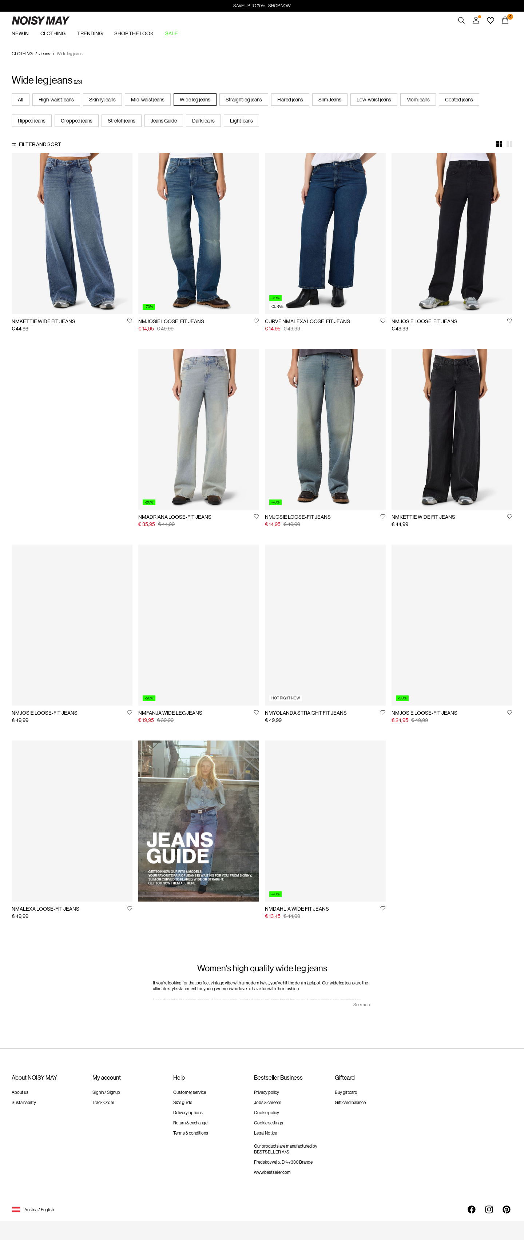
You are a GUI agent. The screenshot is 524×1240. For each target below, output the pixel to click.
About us (20, 1092)
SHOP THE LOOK (134, 33)
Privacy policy (266, 1092)
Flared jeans (290, 100)
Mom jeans (418, 100)
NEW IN (20, 33)
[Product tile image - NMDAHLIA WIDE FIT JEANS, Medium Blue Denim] (325, 821)
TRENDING (90, 33)
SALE (171, 33)
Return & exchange (190, 1122)
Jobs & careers (267, 1102)
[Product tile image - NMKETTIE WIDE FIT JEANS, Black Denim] (452, 429)
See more (362, 1004)
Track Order (103, 1102)
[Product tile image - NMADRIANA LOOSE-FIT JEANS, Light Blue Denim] (198, 429)
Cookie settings (268, 1122)
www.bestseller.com (272, 1172)
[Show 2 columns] (509, 144)
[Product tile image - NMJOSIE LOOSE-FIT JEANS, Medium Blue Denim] (198, 233)
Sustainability (24, 1102)
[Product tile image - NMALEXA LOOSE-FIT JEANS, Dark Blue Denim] (72, 821)
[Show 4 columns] (499, 144)
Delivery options (188, 1112)
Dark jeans (203, 121)
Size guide (182, 1102)
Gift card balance (350, 1102)
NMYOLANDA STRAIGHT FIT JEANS (306, 713)
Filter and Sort (40, 144)
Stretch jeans (121, 121)
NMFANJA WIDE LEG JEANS (170, 713)
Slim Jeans (329, 100)
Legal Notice (265, 1133)
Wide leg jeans (195, 100)
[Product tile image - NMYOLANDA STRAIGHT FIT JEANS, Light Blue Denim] (325, 625)
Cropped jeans (76, 121)
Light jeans (241, 121)
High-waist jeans (56, 100)
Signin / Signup (106, 1092)
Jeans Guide (164, 121)
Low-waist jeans (374, 100)
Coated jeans (459, 100)
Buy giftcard (346, 1092)
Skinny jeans (102, 100)
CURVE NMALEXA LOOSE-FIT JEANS (307, 321)
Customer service (189, 1092)
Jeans (44, 53)
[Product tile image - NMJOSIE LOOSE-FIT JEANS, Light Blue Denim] (72, 625)
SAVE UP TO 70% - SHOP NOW (262, 5)
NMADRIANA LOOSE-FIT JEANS (174, 517)
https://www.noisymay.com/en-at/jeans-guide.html (187, 749)
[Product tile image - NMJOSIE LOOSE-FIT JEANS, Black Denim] (452, 233)
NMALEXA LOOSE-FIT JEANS (45, 909)
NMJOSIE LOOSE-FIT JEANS (171, 321)
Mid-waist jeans (147, 100)
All (20, 100)
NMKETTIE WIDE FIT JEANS (43, 321)
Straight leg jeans (244, 100)
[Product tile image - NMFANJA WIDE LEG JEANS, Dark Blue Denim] (198, 625)
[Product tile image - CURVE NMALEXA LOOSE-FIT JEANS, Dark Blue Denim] (325, 233)
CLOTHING (53, 33)
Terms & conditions (190, 1133)
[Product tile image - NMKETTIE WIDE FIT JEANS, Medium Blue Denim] (72, 233)
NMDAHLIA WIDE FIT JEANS (297, 909)
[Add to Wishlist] (129, 320)
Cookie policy (266, 1112)
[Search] (461, 20)
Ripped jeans (31, 121)
